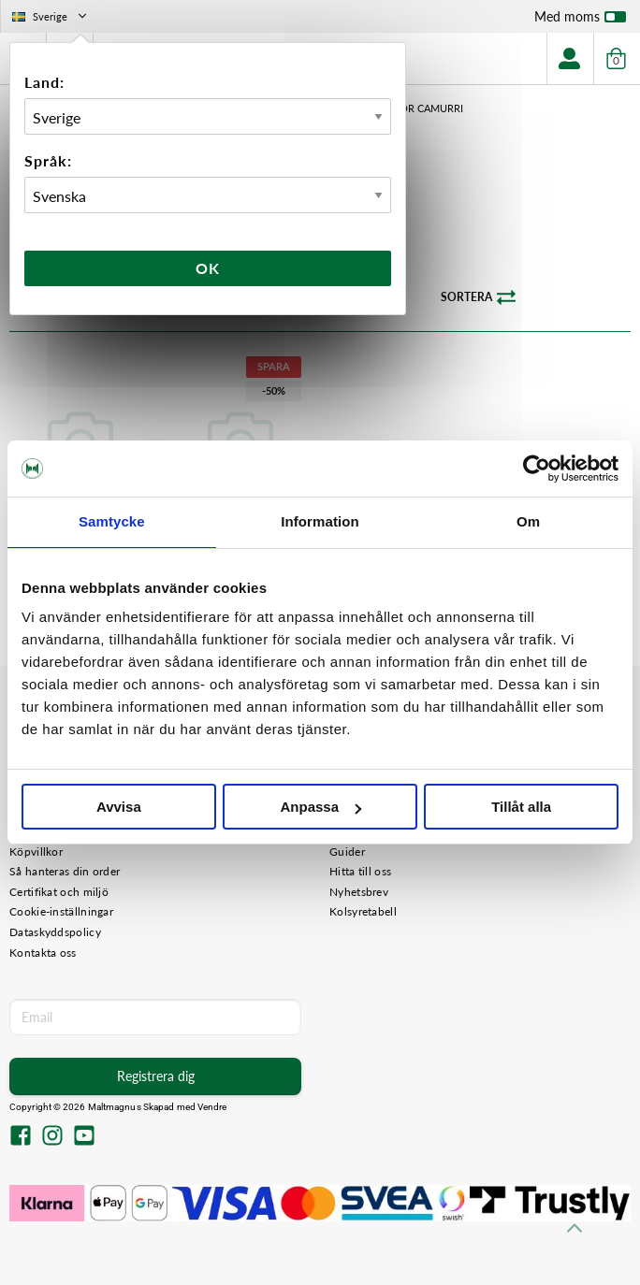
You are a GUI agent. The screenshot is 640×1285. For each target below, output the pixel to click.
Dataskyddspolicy (55, 932)
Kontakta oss (43, 953)
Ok (208, 268)
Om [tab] (528, 521)
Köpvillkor (36, 852)
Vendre (212, 1107)
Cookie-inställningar (61, 911)
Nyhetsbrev (358, 892)
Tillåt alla (521, 807)
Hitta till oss (360, 871)
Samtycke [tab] (112, 521)
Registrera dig (156, 1076)
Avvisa (118, 807)
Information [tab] (320, 521)
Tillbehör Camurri (411, 108)
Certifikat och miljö (59, 892)
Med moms (580, 20)
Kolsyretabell (363, 911)
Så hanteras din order (64, 871)
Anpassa (320, 807)
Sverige (51, 16)
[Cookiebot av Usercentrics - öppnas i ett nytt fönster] (536, 469)
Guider (347, 852)
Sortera (478, 297)
